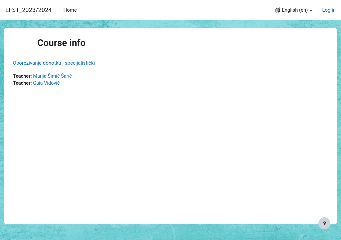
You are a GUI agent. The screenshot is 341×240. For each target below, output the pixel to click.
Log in (329, 10)
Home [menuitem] (70, 10)
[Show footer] (324, 223)
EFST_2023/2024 (28, 9)
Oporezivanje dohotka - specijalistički (66, 63)
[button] (293, 10)
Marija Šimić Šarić (66, 76)
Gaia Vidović (59, 84)
